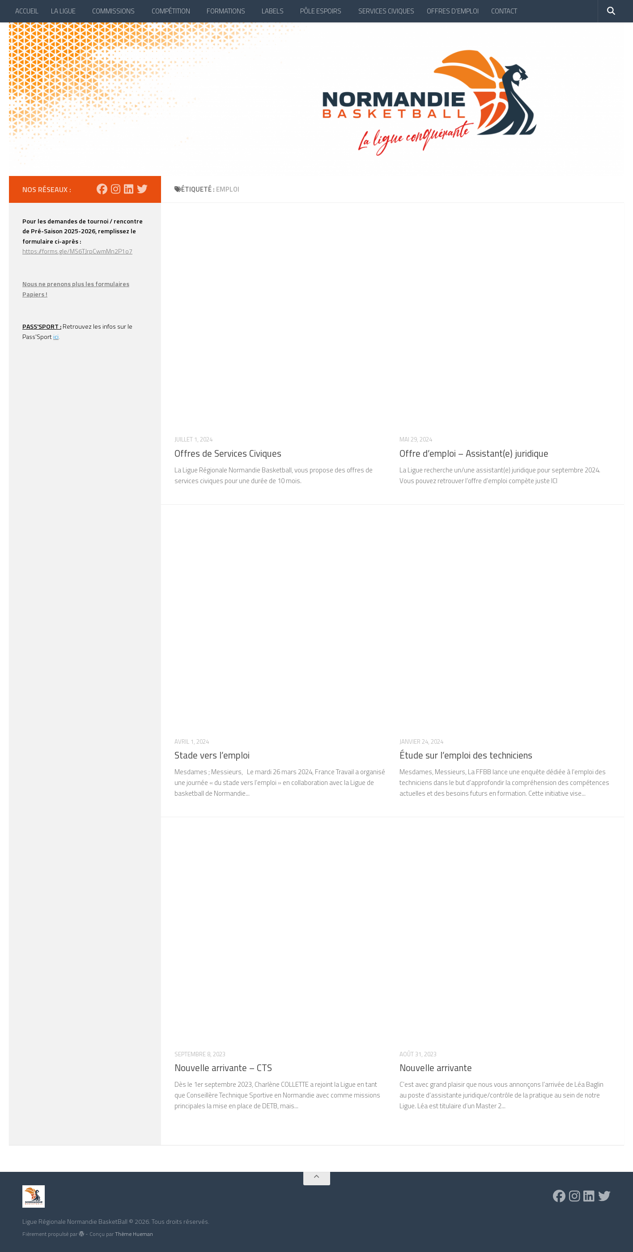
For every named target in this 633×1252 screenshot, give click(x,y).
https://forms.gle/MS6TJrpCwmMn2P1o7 (77, 251)
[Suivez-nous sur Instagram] (115, 189)
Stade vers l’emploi (212, 755)
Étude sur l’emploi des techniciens (465, 755)
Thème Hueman (134, 1234)
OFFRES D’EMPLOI (453, 11)
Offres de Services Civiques (227, 453)
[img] (81, 1233)
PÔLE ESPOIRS (320, 11)
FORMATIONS (226, 11)
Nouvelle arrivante (435, 1068)
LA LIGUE (63, 11)
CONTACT (504, 11)
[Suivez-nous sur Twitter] (142, 189)
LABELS (273, 11)
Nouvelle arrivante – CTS (223, 1068)
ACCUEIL (26, 11)
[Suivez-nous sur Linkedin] (128, 189)
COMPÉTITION (171, 11)
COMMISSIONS (113, 11)
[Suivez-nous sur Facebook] (102, 189)
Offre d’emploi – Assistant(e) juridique (473, 453)
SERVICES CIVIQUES (386, 11)
